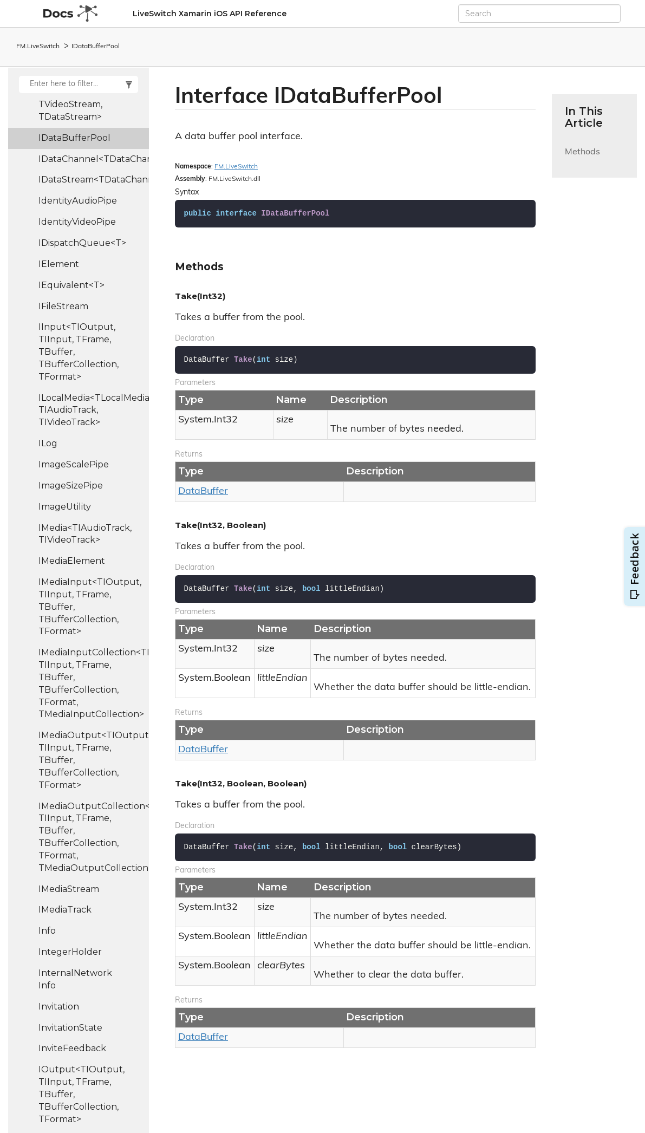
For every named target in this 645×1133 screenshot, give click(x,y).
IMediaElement (71, 561)
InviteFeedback (72, 1048)
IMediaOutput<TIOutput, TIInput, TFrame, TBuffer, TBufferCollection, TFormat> (93, 760)
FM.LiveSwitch (38, 46)
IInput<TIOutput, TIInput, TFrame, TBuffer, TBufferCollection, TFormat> (78, 351)
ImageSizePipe (70, 485)
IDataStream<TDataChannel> (93, 179)
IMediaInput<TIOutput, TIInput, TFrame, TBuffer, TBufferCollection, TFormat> (89, 606)
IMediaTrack (65, 909)
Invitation (58, 1006)
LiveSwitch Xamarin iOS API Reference (209, 13)
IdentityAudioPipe (77, 201)
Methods (582, 158)
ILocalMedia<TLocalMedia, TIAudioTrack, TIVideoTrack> (93, 410)
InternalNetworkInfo (75, 979)
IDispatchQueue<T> (82, 243)
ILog (47, 443)
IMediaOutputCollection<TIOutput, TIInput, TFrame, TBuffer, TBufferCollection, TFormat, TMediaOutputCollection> (93, 837)
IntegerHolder (70, 952)
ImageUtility (64, 507)
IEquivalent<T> (71, 285)
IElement (58, 264)
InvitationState (70, 1028)
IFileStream (63, 306)
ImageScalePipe (73, 464)
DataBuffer (203, 491)
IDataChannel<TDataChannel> (93, 159)
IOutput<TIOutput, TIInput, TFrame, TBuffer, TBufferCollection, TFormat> (81, 1094)
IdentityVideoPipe (77, 222)
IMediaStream (68, 889)
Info (47, 931)
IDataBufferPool (95, 46)
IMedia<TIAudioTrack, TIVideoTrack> (85, 534)
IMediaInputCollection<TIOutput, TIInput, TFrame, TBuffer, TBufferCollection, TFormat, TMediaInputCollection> (93, 683)
